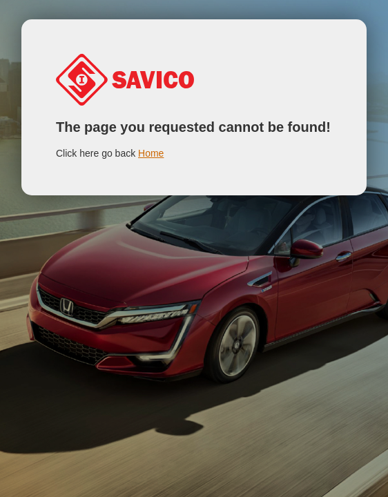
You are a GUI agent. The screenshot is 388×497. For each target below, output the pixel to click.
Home (151, 153)
